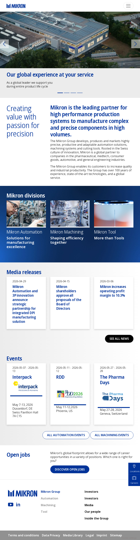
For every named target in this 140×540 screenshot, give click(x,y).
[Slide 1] (60, 93)
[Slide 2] (66, 93)
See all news (119, 339)
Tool (44, 512)
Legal (90, 535)
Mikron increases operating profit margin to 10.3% (113, 291)
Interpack (22, 377)
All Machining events (112, 435)
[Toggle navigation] (128, 5)
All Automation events (66, 435)
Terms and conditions (23, 535)
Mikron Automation (24, 232)
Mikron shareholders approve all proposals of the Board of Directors (68, 297)
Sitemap (116, 535)
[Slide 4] (80, 93)
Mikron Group (50, 492)
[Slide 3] (73, 93)
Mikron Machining (66, 232)
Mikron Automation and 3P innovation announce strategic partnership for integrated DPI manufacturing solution (25, 304)
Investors (91, 492)
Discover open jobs (70, 469)
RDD (60, 377)
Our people (93, 512)
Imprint (102, 535)
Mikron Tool (105, 232)
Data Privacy (51, 535)
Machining (48, 505)
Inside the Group (96, 518)
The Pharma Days (112, 380)
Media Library (73, 535)
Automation (49, 498)
